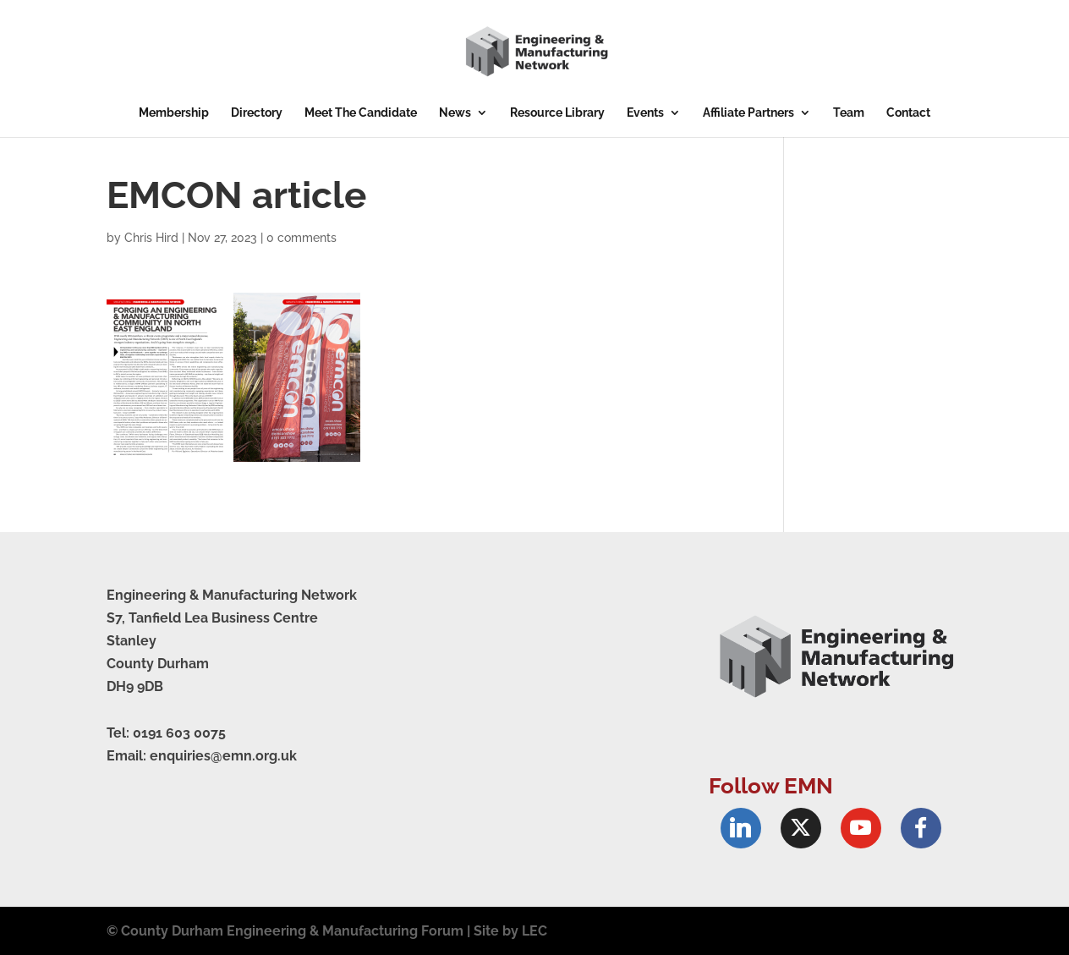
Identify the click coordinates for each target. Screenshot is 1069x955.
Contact (908, 113)
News (455, 113)
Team (848, 113)
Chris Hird (151, 237)
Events (645, 113)
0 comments (301, 237)
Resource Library (557, 113)
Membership (174, 113)
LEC (534, 931)
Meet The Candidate (360, 113)
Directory (256, 113)
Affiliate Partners (748, 113)
